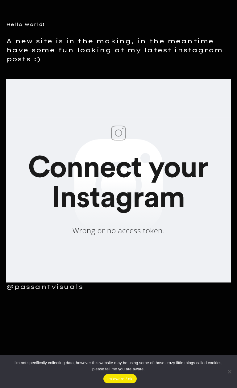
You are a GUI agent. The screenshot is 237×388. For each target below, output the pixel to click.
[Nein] (229, 372)
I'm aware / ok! (120, 379)
